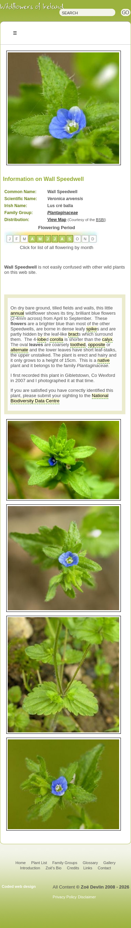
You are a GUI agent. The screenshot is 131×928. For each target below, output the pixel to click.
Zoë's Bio (53, 868)
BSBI (100, 220)
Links (87, 868)
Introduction (30, 868)
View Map (56, 219)
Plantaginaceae (62, 212)
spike (91, 328)
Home (20, 863)
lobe (41, 339)
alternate (19, 349)
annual (17, 313)
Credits (73, 868)
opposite (96, 344)
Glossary (90, 863)
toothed (77, 344)
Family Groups (65, 863)
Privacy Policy (65, 897)
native (103, 360)
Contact (104, 868)
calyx (107, 339)
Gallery (109, 863)
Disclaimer (87, 897)
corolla (56, 339)
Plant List (39, 863)
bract (73, 334)
